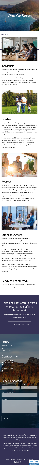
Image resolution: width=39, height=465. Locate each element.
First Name (5, 385)
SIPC (21, 440)
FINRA (18, 440)
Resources (4, 34)
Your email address (14, 392)
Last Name (29, 385)
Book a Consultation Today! (19, 324)
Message (4, 399)
